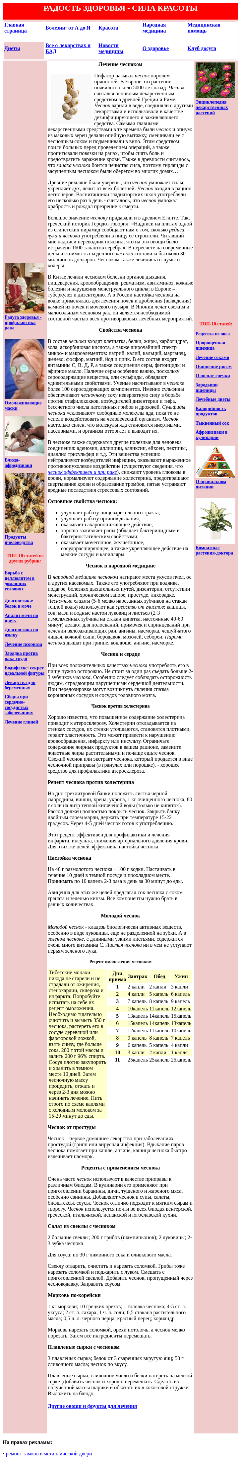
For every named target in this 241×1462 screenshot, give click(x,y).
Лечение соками (212, 357)
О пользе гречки (213, 375)
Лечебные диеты (213, 399)
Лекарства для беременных (20, 685)
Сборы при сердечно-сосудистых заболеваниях (19, 704)
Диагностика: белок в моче (19, 603)
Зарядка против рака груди (21, 656)
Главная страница (15, 28)
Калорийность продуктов (211, 411)
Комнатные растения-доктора (214, 550)
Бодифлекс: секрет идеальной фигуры (24, 670)
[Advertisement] (24, 162)
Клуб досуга (202, 48)
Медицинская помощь (204, 28)
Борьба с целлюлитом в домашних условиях (19, 580)
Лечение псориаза (23, 644)
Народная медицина (154, 28)
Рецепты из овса (213, 333)
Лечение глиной (21, 722)
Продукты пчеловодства (19, 540)
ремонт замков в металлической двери (49, 1453)
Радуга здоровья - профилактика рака (23, 322)
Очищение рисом (214, 366)
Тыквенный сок (212, 423)
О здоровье (156, 48)
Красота (108, 28)
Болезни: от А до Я (67, 28)
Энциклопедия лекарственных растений (212, 107)
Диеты (12, 48)
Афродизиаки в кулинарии (212, 435)
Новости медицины (110, 48)
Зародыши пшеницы (207, 388)
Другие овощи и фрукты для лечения (92, 1406)
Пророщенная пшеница (210, 345)
